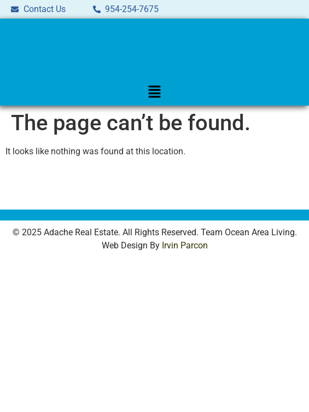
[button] (154, 92)
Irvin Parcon (185, 245)
